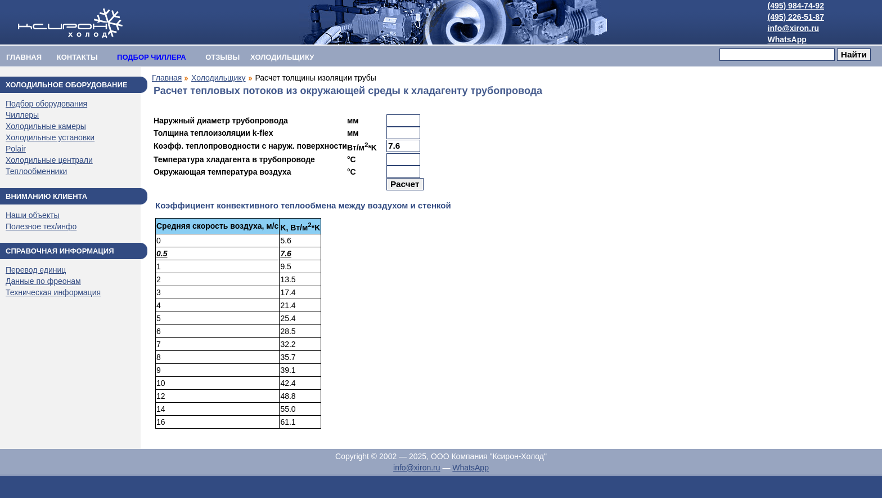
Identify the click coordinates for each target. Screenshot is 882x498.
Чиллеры (22, 114)
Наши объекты (32, 215)
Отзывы (222, 57)
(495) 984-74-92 (796, 5)
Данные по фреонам (43, 281)
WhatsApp (787, 39)
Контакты (77, 57)
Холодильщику (218, 77)
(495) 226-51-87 (796, 16)
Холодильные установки (50, 137)
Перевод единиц (36, 269)
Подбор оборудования (46, 103)
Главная (24, 57)
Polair (16, 148)
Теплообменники (36, 171)
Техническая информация (53, 292)
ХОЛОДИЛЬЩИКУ (282, 57)
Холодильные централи (49, 159)
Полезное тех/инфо (41, 226)
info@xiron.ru (793, 28)
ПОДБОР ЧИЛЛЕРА (151, 57)
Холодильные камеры (46, 126)
